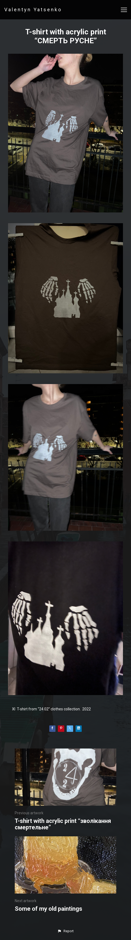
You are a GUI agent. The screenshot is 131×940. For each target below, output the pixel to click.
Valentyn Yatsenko (33, 9)
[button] (65, 931)
